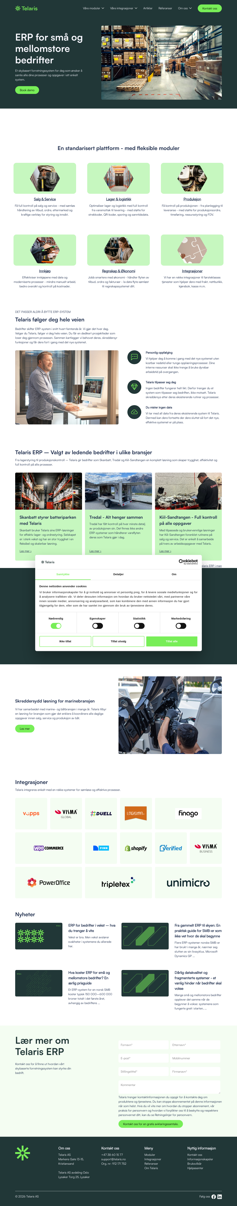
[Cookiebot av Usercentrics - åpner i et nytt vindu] (181, 562)
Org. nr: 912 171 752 (113, 1163)
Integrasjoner (152, 1159)
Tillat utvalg (118, 641)
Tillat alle (172, 641)
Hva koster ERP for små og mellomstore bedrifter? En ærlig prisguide (89, 978)
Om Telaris (151, 1168)
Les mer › (25, 551)
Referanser (165, 8)
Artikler (148, 8)
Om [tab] (174, 574)
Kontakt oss (209, 8)
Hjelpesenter (195, 1168)
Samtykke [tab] (63, 574)
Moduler (149, 1155)
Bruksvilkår (194, 1163)
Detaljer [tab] (118, 574)
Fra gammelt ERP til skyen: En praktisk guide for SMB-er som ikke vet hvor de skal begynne (198, 930)
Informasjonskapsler (200, 1159)
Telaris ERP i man (211, 566)
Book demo (27, 90)
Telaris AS (64, 1155)
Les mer (25, 728)
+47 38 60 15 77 (112, 1155)
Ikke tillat (65, 641)
